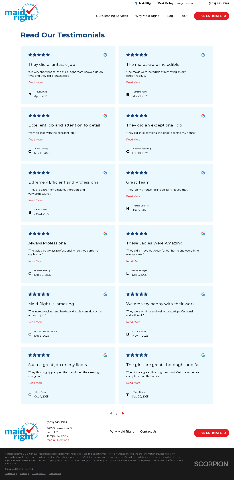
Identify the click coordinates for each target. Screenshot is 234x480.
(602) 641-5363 (219, 3)
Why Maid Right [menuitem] (147, 16)
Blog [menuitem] (169, 16)
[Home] (22, 12)
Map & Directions (58, 440)
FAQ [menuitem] (183, 16)
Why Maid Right (122, 431)
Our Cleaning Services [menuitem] (112, 16)
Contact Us (148, 431)
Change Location (184, 3)
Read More (35, 82)
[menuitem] (11, 473)
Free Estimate (212, 16)
